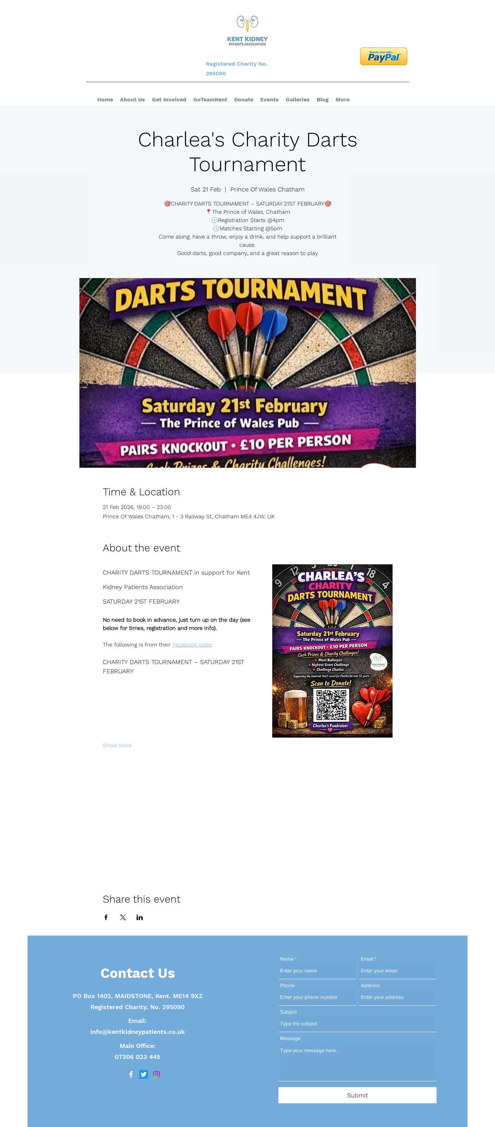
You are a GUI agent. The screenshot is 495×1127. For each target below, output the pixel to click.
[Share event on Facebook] (106, 917)
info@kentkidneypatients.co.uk (137, 1031)
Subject (288, 1011)
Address (370, 985)
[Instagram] (156, 1074)
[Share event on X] (123, 917)
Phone (287, 985)
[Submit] (357, 1095)
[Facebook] (130, 1074)
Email (367, 958)
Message (290, 1038)
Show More (117, 745)
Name (287, 958)
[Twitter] (143, 1074)
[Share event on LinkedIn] (139, 917)
